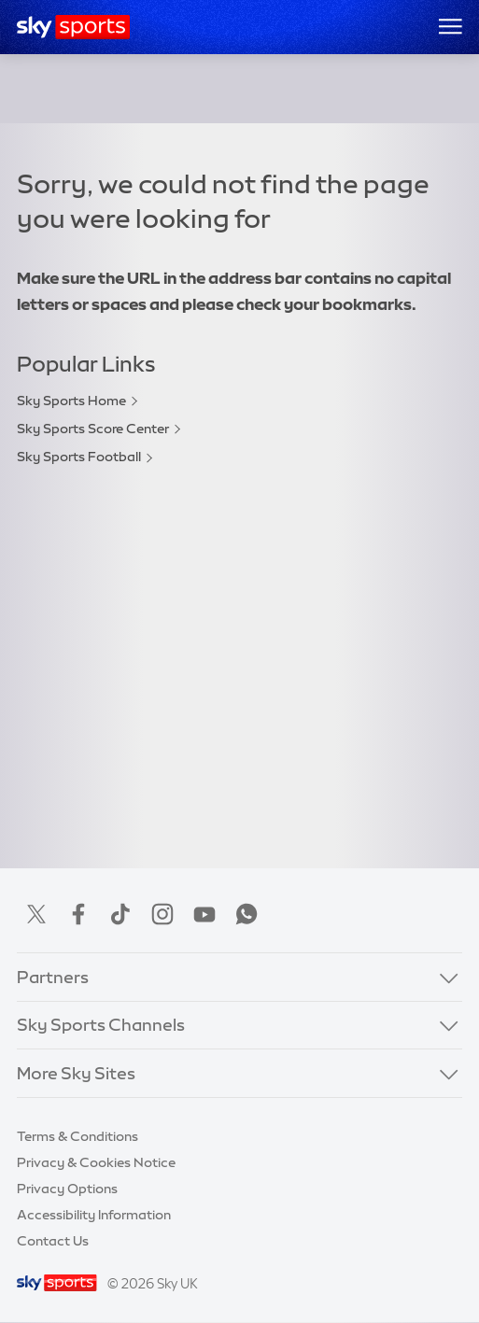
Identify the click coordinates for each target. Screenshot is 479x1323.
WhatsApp (246, 914)
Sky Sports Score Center (93, 428)
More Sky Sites (76, 1073)
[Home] (73, 27)
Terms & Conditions (77, 1136)
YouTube (204, 914)
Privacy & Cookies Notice (96, 1162)
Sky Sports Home (71, 400)
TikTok (120, 914)
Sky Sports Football (79, 456)
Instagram (162, 914)
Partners (53, 977)
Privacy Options (67, 1188)
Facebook (78, 914)
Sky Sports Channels (101, 1025)
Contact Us (53, 1240)
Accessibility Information (94, 1214)
